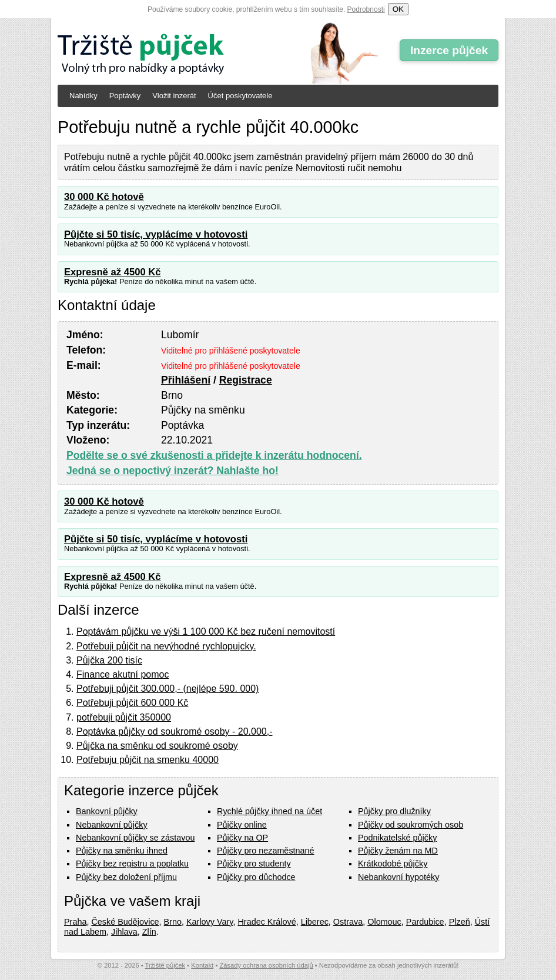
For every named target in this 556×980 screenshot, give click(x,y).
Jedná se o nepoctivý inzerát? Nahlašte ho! (172, 470)
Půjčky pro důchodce (256, 877)
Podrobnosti (366, 9)
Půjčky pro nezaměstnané (265, 850)
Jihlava (124, 931)
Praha (75, 921)
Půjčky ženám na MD (398, 850)
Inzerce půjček (449, 50)
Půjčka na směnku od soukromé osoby (157, 746)
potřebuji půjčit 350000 (123, 717)
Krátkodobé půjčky (392, 863)
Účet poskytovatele (240, 95)
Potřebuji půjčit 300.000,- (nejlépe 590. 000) (167, 689)
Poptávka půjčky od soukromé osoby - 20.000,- (174, 731)
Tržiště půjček (165, 965)
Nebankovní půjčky (112, 824)
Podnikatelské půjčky (397, 837)
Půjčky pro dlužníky (394, 811)
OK (398, 9)
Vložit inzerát (174, 95)
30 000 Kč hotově (104, 196)
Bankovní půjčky (107, 811)
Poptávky (124, 95)
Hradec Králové (266, 921)
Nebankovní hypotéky (398, 877)
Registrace (245, 380)
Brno (173, 921)
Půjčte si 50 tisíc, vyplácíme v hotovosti (155, 234)
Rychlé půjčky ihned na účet (269, 811)
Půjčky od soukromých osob (410, 824)
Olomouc (384, 921)
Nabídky (83, 95)
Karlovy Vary (209, 921)
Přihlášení (185, 380)
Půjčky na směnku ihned (122, 850)
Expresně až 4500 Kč (112, 272)
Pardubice (425, 921)
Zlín (149, 931)
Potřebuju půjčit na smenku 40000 (147, 760)
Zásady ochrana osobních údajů (266, 965)
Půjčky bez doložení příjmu (126, 877)
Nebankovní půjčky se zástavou (135, 837)
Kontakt (202, 965)
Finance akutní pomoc (122, 674)
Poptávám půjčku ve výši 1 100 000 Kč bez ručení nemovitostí (205, 631)
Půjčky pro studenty (254, 863)
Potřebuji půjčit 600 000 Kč (132, 703)
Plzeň (459, 921)
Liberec (315, 921)
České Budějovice (125, 921)
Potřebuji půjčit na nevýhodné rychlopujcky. (166, 646)
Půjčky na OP (242, 837)
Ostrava (348, 921)
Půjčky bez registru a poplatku (132, 863)
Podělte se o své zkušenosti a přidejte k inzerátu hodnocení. (214, 455)
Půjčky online (242, 824)
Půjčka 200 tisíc (109, 660)
